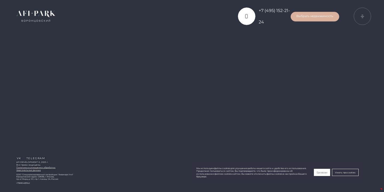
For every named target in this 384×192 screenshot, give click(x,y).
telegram (35, 158)
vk (19, 158)
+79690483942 (23, 183)
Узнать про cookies (345, 172)
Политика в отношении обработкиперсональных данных (35, 168)
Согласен (322, 172)
